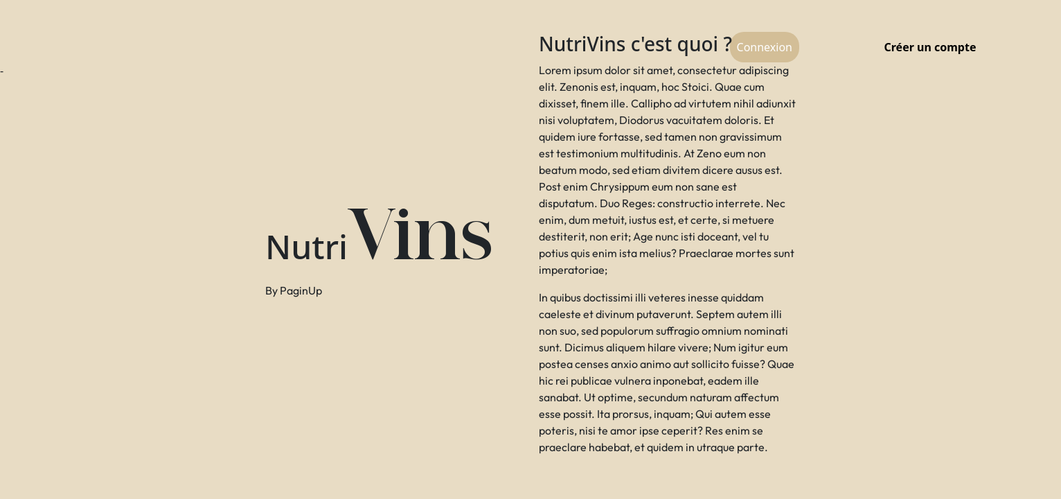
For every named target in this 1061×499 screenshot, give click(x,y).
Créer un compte (930, 47)
